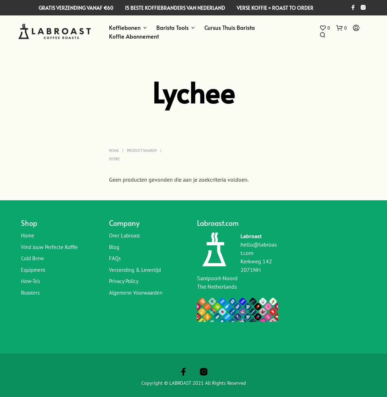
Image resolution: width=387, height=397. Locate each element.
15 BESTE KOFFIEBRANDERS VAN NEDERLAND (175, 8)
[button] (324, 28)
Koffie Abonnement (134, 36)
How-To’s (30, 281)
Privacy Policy (123, 281)
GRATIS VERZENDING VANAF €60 (76, 8)
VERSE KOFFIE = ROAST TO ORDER (275, 8)
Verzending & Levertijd (135, 270)
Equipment (33, 270)
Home (114, 150)
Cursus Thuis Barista (229, 27)
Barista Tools (172, 27)
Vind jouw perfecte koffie (49, 247)
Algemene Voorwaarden (135, 292)
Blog (114, 247)
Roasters (30, 292)
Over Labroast (124, 235)
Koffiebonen (125, 27)
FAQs (115, 258)
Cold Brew (32, 258)
